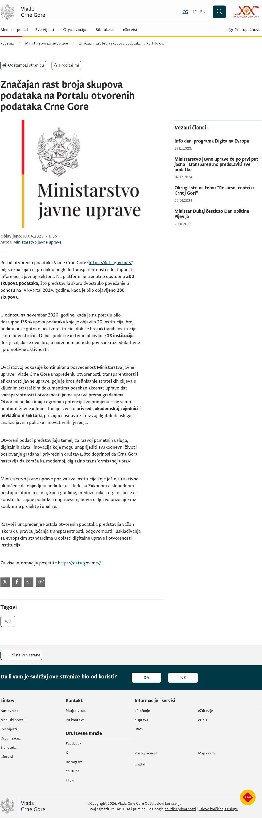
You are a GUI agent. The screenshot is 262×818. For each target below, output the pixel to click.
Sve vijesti (44, 30)
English (140, 764)
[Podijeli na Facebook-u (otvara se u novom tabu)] (17, 582)
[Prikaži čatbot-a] (248, 797)
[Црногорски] (193, 12)
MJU (7, 621)
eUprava (141, 720)
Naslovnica (9, 711)
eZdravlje (205, 711)
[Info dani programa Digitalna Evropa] (218, 141)
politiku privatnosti (180, 809)
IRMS (139, 729)
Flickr (70, 780)
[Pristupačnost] (244, 30)
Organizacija (74, 30)
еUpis (202, 720)
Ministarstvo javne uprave (46, 43)
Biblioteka (105, 30)
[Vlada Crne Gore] (45, 12)
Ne (183, 677)
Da (146, 677)
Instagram (74, 762)
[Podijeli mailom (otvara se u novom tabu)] (28, 582)
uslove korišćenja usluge (218, 809)
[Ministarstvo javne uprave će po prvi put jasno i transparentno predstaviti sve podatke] (218, 165)
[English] (203, 12)
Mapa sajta (207, 753)
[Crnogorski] (185, 12)
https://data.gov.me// (110, 263)
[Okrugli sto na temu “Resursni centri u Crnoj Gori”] (218, 190)
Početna (7, 43)
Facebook (73, 743)
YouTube (72, 771)
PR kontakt (75, 720)
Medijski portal (14, 30)
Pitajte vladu (76, 711)
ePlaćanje (142, 711)
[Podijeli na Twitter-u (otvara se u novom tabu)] (5, 582)
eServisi (130, 30)
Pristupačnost (146, 753)
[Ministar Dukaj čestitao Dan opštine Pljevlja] (218, 214)
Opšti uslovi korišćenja (163, 803)
